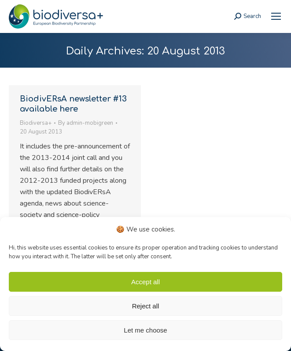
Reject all (145, 306)
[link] (276, 16)
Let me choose (145, 330)
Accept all (145, 282)
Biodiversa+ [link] (36, 123)
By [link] (85, 123)
